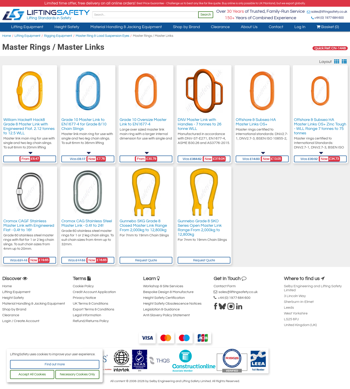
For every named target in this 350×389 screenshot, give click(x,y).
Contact (276, 27)
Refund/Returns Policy (91, 321)
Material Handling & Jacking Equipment (126, 27)
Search (205, 14)
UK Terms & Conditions (90, 303)
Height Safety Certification (164, 298)
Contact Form (225, 286)
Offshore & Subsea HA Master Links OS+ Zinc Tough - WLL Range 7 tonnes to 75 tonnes (320, 126)
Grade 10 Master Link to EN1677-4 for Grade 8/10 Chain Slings (83, 124)
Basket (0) (328, 27)
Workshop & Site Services (163, 286)
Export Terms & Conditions (93, 309)
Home (6, 35)
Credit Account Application (94, 292)
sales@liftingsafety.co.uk (329, 11)
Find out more (55, 364)
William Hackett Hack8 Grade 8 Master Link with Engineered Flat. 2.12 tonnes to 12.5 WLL (29, 126)
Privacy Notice (84, 298)
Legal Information (87, 315)
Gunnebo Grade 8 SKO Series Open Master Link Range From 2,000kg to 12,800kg (200, 228)
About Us (249, 27)
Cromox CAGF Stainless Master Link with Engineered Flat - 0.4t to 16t (28, 225)
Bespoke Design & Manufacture (168, 292)
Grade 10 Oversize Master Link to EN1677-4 (143, 122)
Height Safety (66, 27)
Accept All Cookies (32, 374)
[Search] (145, 14)
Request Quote (146, 260)
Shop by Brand (186, 27)
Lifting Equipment (27, 27)
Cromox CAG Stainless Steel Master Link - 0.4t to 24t (86, 223)
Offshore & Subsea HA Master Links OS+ (256, 122)
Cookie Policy (83, 286)
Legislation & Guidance (161, 309)
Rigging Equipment (58, 35)
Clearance (220, 27)
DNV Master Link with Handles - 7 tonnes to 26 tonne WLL (199, 124)
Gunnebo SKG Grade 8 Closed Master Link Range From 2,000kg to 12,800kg (143, 225)
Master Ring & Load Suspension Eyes (102, 35)
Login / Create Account (20, 321)
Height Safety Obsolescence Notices (172, 303)
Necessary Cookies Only (77, 374)
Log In (299, 27)
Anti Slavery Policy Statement (166, 315)
